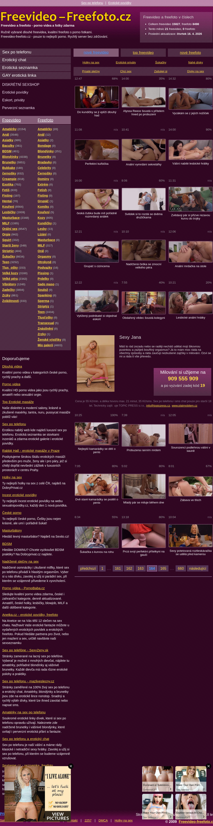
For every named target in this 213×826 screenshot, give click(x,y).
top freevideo (143, 53)
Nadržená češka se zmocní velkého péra (143, 265)
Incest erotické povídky (19, 495)
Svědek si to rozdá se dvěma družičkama (144, 215)
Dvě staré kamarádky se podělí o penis (96, 501)
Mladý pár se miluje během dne (143, 502)
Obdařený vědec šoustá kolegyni (143, 317)
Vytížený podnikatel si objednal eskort (97, 317)
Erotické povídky (119, 3)
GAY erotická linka (19, 75)
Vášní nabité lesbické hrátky (190, 163)
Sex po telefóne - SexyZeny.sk (25, 650)
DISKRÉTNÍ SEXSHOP (20, 84)
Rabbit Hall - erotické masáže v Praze (31, 450)
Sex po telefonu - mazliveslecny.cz (28, 681)
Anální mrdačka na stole (190, 266)
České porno (11, 513)
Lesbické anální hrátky (190, 317)
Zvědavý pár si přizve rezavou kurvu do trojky (190, 216)
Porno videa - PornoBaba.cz (23, 588)
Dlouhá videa (12, 366)
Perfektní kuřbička (96, 163)
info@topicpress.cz (158, 405)
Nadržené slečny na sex (20, 561)
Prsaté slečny (91, 71)
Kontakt (72, 820)
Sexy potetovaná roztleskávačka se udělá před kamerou (191, 552)
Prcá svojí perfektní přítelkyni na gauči (144, 553)
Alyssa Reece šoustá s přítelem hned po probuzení (143, 112)
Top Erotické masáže (18, 402)
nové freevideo (96, 52)
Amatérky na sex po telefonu (24, 712)
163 (141, 568)
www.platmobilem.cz (185, 405)
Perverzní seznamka (18, 108)
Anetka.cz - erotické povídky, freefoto (30, 615)
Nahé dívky (195, 62)
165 (163, 568)
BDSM (7, 544)
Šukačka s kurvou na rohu (97, 552)
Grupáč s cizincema (97, 266)
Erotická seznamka (20, 67)
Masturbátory (12, 530)
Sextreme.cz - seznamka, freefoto (27, 765)
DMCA (103, 820)
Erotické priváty (126, 62)
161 (118, 568)
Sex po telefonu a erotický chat (25, 739)
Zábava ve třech (190, 500)
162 (129, 568)
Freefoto (45, 120)
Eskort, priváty (13, 100)
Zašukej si (160, 71)
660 (181, 568)
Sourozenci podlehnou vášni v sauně (190, 449)
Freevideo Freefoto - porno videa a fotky (66, 16)
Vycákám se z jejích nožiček (190, 113)
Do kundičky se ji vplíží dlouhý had (96, 113)
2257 (88, 820)
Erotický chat (14, 59)
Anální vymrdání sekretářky (143, 164)
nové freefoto (190, 53)
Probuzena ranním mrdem (144, 450)
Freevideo (11, 120)
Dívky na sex (195, 71)
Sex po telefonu (92, 3)
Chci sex (126, 71)
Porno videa (11, 384)
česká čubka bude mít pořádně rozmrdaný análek (97, 214)
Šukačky (160, 62)
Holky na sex (12, 477)
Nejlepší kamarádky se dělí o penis (97, 450)
